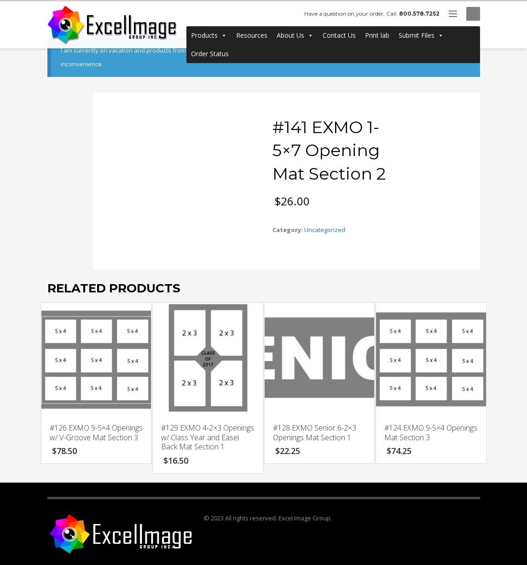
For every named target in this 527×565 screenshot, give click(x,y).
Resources (251, 35)
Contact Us (339, 35)
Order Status (210, 53)
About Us (295, 35)
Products (209, 35)
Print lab (377, 35)
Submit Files (421, 35)
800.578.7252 (419, 13)
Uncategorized (324, 230)
